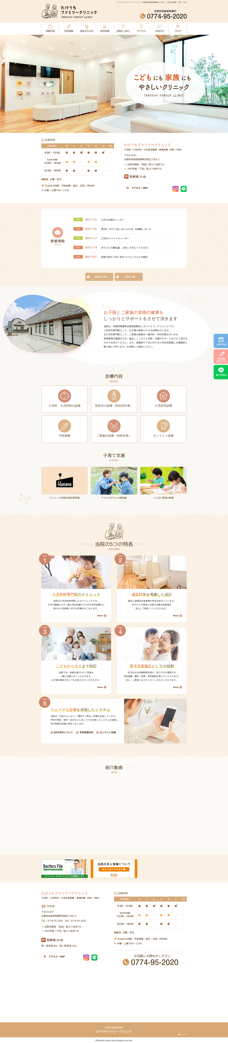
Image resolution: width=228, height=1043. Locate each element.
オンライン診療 (108, 732)
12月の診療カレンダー (113, 219)
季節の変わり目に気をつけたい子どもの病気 (124, 257)
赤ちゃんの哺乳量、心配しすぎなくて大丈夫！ (125, 247)
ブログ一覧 (130, 276)
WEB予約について (63, 732)
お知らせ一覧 (100, 276)
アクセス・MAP (139, 188)
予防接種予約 (86, 732)
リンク (184, 1034)
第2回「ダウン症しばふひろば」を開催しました (126, 229)
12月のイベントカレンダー (115, 238)
